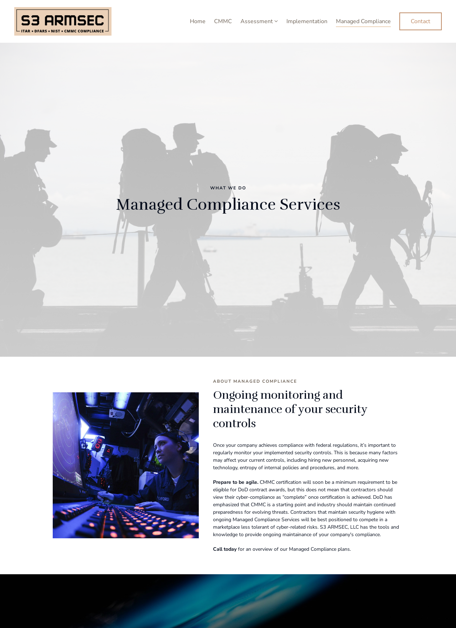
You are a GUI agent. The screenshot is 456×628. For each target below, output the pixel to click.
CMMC (223, 21)
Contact (420, 21)
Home (198, 21)
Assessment (256, 21)
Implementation (306, 21)
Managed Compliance (363, 21)
